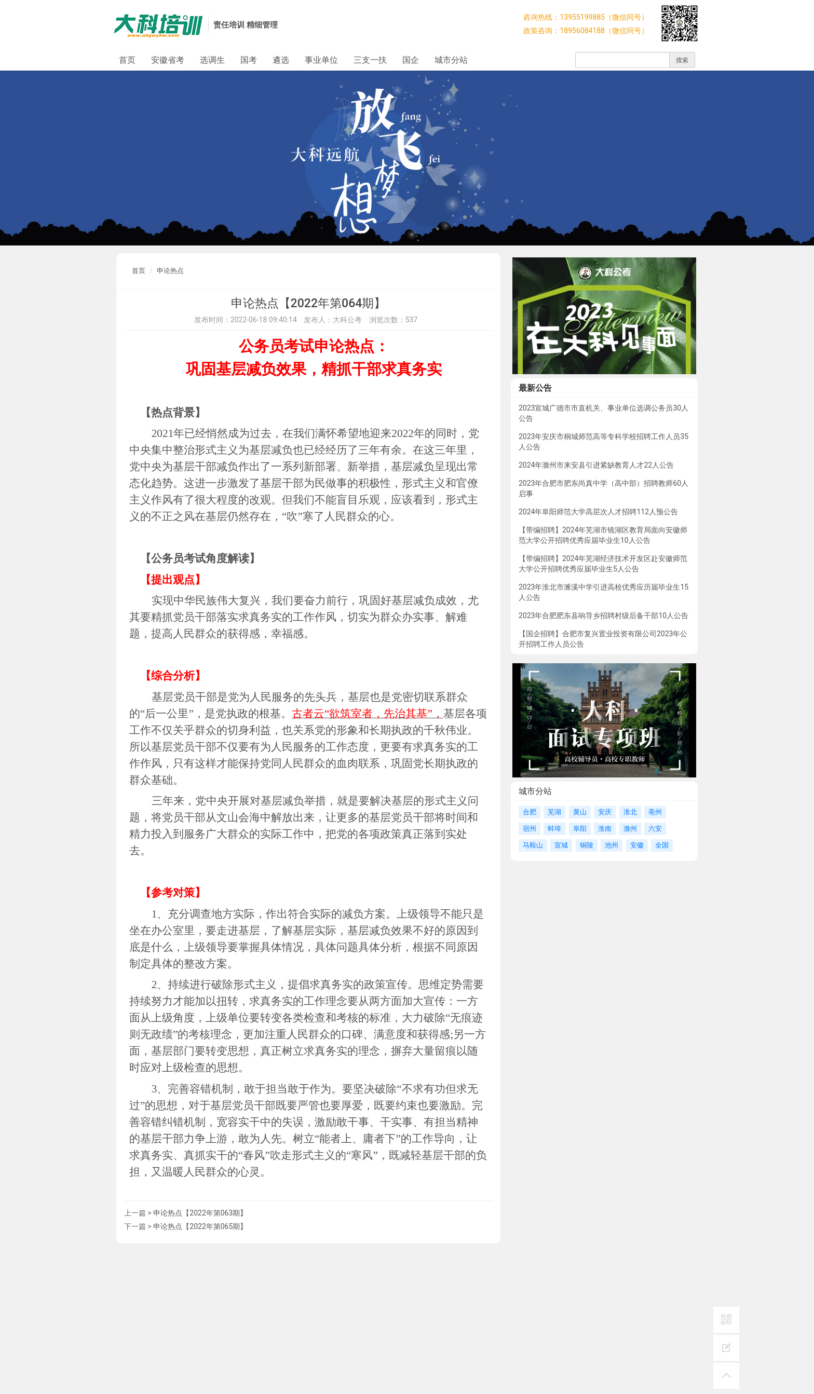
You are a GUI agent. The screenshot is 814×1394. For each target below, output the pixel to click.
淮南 (605, 828)
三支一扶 (370, 60)
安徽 (637, 845)
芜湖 (554, 812)
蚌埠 (554, 828)
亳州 (655, 812)
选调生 (212, 60)
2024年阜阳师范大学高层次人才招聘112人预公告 (598, 512)
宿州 (529, 828)
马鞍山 (533, 845)
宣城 (561, 845)
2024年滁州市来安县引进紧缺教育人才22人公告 (596, 465)
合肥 (529, 812)
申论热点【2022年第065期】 (200, 1226)
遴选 (281, 60)
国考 (248, 60)
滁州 (630, 828)
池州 (611, 845)
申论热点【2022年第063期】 (200, 1213)
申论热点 (170, 271)
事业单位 (321, 60)
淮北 (630, 812)
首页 (127, 60)
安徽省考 (167, 60)
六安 (655, 828)
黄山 (580, 812)
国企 (410, 60)
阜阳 (580, 828)
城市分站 (451, 60)
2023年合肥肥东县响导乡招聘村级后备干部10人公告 (603, 615)
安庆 (605, 812)
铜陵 (586, 845)
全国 (662, 845)
